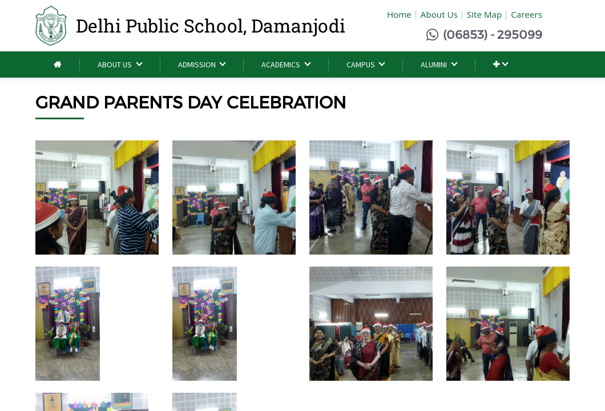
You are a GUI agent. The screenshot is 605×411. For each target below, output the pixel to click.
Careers (526, 14)
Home (399, 14)
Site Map (484, 14)
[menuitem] (57, 64)
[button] (500, 64)
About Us (439, 14)
